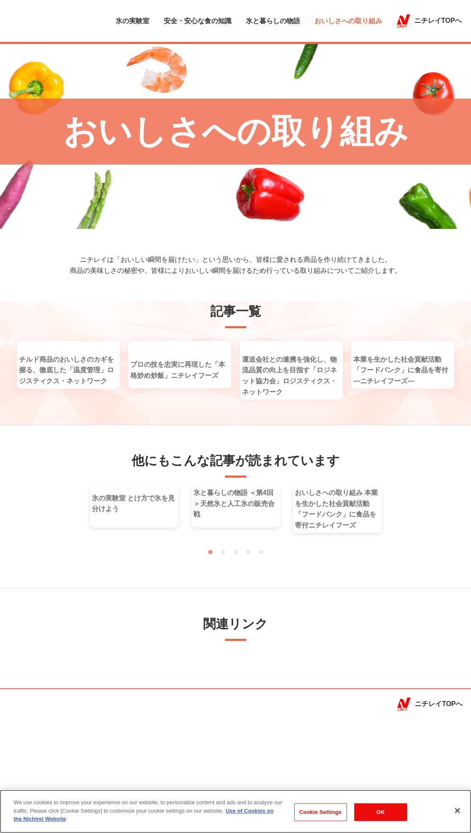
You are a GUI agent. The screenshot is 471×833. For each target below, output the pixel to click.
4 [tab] (248, 634)
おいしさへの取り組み (348, 21)
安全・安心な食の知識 (197, 21)
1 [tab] (210, 634)
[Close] (457, 811)
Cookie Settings (320, 813)
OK (381, 813)
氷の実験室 (132, 21)
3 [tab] (236, 634)
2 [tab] (223, 634)
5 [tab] (261, 634)
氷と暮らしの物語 (273, 21)
